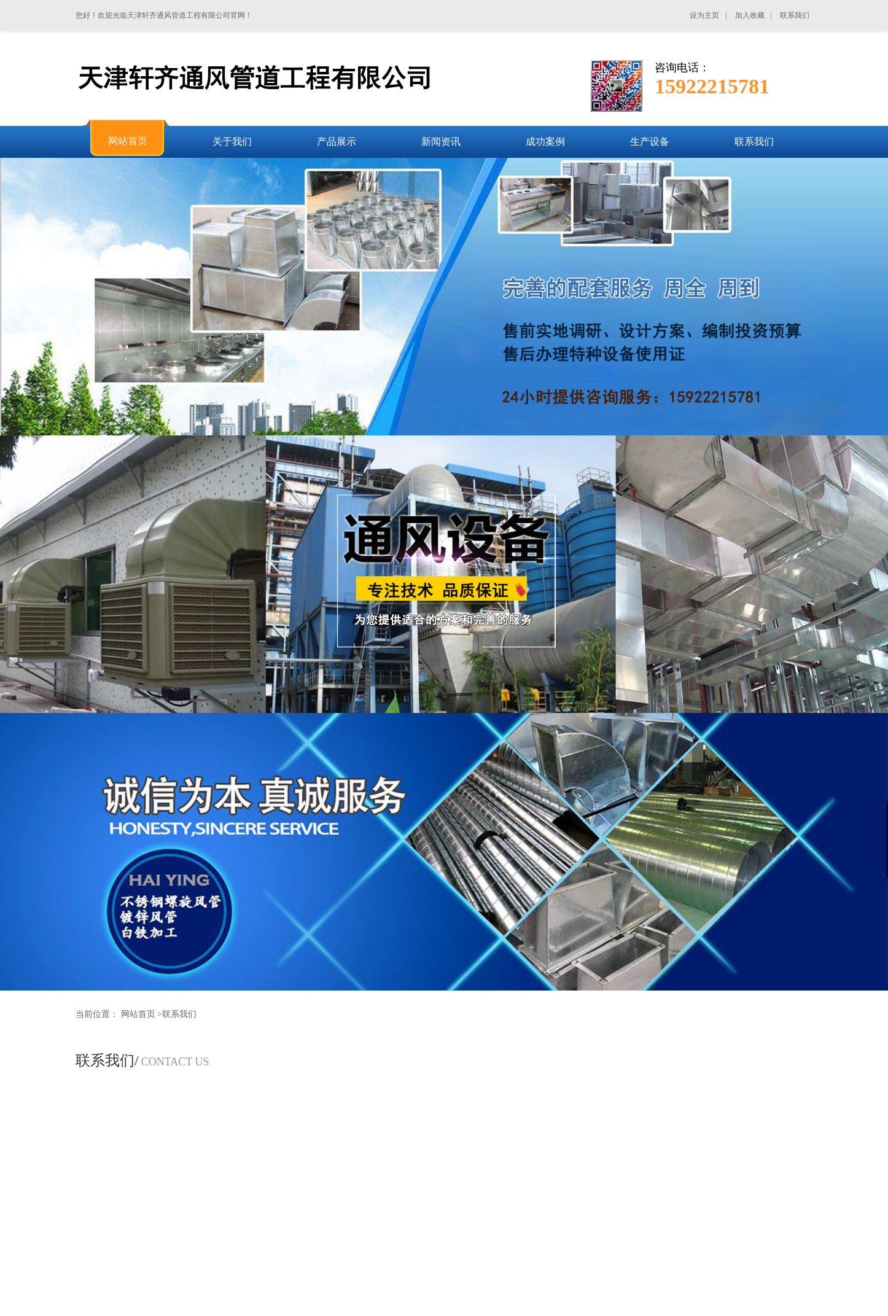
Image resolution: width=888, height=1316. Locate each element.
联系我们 (179, 1014)
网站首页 (138, 1014)
